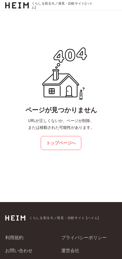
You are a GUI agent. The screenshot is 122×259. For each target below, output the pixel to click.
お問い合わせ (19, 250)
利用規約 (14, 237)
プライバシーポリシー (84, 237)
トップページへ (61, 143)
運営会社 (70, 250)
